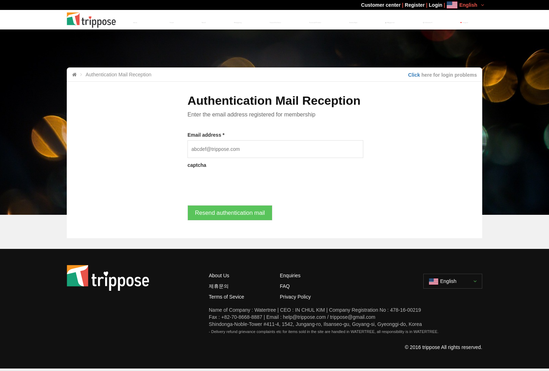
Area (216, 19)
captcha (196, 165)
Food (237, 19)
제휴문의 (219, 288)
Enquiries (290, 277)
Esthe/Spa (373, 19)
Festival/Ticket (342, 19)
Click (414, 75)
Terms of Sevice (226, 299)
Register (415, 5)
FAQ (285, 288)
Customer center (381, 5)
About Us (219, 277)
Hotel (254, 19)
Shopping (276, 19)
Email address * (205, 135)
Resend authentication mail (231, 214)
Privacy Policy (295, 299)
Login (435, 5)
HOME (198, 19)
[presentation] (241, 184)
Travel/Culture (306, 19)
